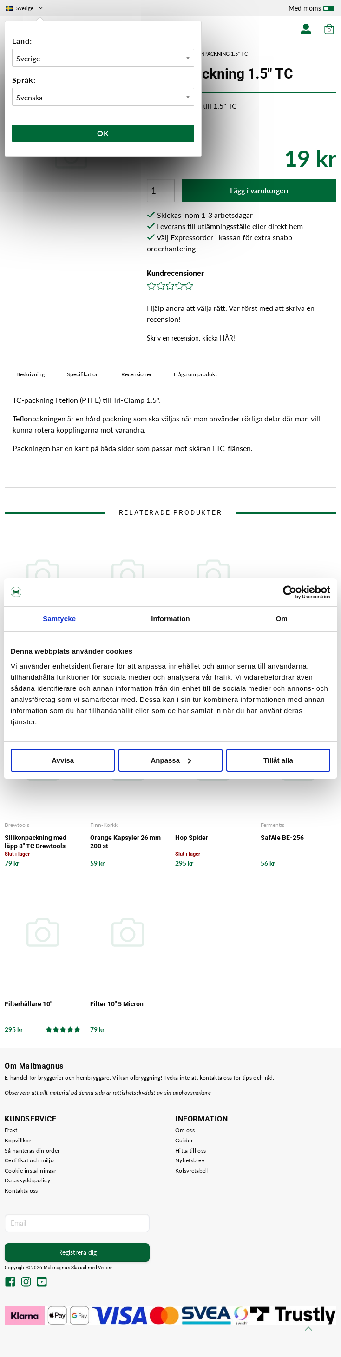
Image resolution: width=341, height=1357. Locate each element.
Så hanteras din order (32, 1150)
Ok (103, 133)
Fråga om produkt (195, 374)
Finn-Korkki (104, 824)
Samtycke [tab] (59, 619)
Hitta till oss (190, 1150)
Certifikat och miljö (29, 1160)
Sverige (25, 8)
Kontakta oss (21, 1190)
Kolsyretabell (192, 1170)
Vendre (105, 1267)
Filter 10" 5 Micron (117, 1004)
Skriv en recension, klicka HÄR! (191, 338)
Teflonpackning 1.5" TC (216, 54)
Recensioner (136, 374)
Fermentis (272, 824)
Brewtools (17, 824)
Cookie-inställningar (30, 1170)
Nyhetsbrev (189, 1160)
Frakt (11, 1130)
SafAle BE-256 (282, 837)
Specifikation (83, 374)
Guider (184, 1140)
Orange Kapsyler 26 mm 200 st (125, 842)
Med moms (311, 10)
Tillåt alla (278, 760)
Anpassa (171, 760)
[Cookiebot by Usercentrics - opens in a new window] (289, 592)
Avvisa (63, 760)
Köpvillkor (18, 1140)
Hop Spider (191, 837)
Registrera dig (77, 1252)
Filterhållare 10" (28, 1004)
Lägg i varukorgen (259, 190)
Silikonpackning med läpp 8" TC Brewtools (35, 842)
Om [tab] (282, 619)
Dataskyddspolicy (27, 1180)
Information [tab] (170, 619)
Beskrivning (30, 374)
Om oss (185, 1130)
